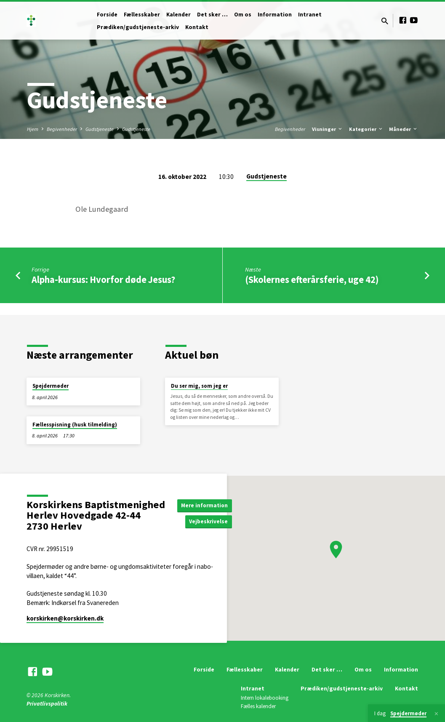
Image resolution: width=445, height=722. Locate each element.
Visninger (327, 129)
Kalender (178, 14)
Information (275, 14)
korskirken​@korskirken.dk (65, 618)
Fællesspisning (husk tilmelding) (74, 424)
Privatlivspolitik (47, 703)
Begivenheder (62, 129)
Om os (242, 14)
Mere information (206, 505)
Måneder (403, 129)
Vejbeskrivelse (210, 521)
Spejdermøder (50, 385)
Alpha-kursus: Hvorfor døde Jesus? (103, 279)
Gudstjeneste (99, 129)
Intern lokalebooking (264, 697)
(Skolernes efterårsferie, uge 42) (311, 279)
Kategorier (366, 129)
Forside (107, 14)
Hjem (32, 129)
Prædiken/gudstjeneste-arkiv (138, 27)
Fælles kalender (258, 706)
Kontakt (196, 27)
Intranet (310, 14)
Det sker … (212, 14)
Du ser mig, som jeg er (199, 385)
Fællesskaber (142, 14)
